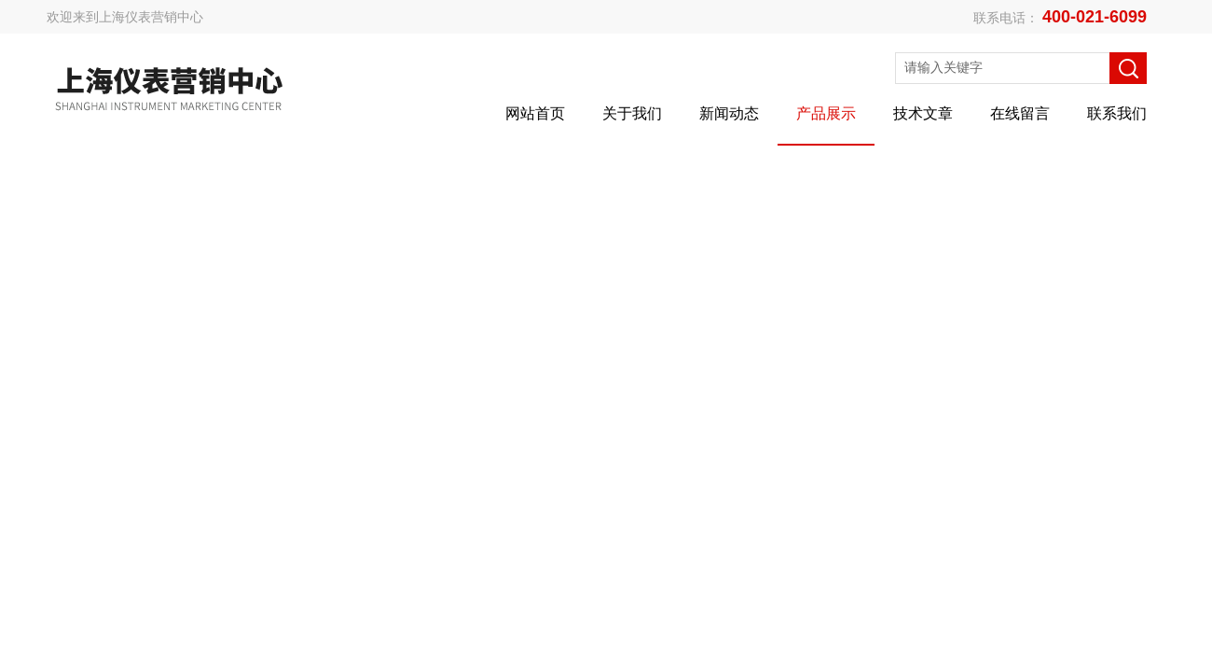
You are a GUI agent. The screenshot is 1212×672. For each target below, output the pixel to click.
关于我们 (632, 113)
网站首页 (535, 113)
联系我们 (1117, 113)
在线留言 (1020, 113)
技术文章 (923, 113)
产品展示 (826, 113)
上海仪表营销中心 (151, 16)
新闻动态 (729, 113)
